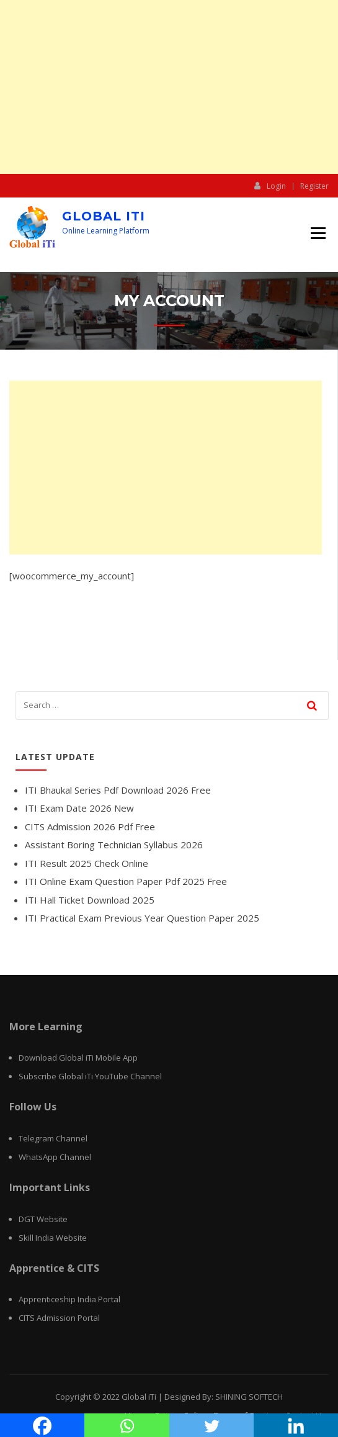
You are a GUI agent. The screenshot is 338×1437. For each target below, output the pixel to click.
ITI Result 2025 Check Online (86, 863)
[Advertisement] (169, 87)
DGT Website (43, 1219)
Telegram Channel (53, 1138)
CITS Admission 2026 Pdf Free (90, 826)
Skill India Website (53, 1237)
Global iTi (103, 216)
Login (270, 185)
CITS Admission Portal (59, 1317)
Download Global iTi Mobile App (78, 1057)
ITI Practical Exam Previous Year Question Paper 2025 (142, 918)
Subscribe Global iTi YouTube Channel (90, 1076)
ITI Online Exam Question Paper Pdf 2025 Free (126, 881)
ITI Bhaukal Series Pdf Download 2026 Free (118, 790)
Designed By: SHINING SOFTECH (223, 1396)
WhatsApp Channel (55, 1157)
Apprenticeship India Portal (69, 1299)
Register (314, 186)
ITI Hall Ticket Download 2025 (89, 900)
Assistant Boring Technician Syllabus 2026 (114, 844)
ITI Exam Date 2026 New (79, 808)
